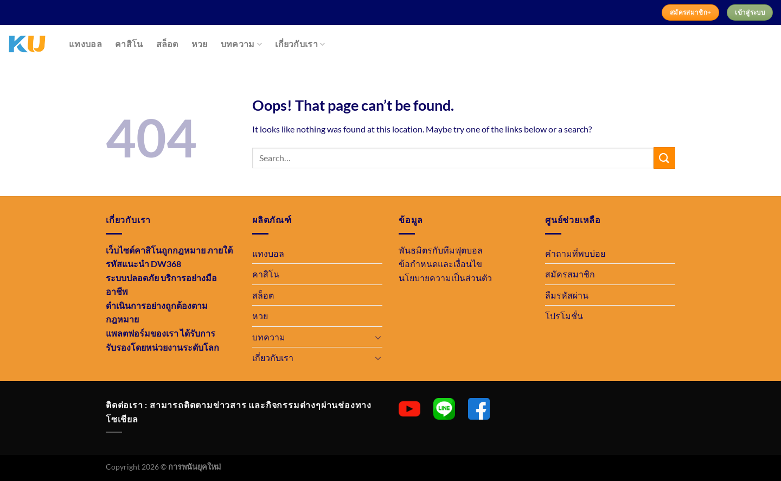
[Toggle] (378, 337)
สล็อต (167, 44)
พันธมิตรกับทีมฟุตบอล (441, 250)
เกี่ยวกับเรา (300, 44)
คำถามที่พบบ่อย (575, 253)
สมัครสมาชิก (570, 274)
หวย (199, 44)
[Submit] (664, 157)
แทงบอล (85, 44)
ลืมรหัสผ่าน (566, 295)
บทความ (241, 44)
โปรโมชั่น (564, 316)
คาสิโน (129, 44)
